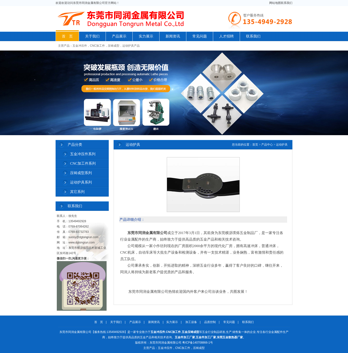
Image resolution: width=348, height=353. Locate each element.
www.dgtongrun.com (81, 242)
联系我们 (286, 3)
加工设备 (191, 322)
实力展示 (146, 36)
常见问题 (199, 36)
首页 (255, 144)
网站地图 (275, 3)
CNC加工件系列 (83, 163)
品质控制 (210, 322)
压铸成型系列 (81, 173)
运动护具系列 (81, 182)
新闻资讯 (173, 36)
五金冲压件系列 (82, 154)
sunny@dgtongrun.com (83, 237)
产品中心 (267, 144)
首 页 (67, 36)
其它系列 (77, 192)
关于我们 (92, 36)
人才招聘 (226, 36)
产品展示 (119, 36)
